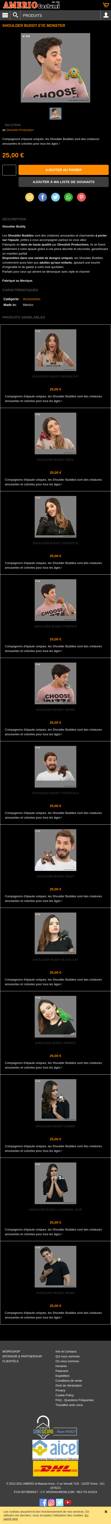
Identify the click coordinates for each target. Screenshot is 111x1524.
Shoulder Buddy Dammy (55, 1126)
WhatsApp (68, 197)
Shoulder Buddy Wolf (55, 876)
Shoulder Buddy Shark (55, 709)
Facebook (42, 197)
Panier (106, 5)
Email (30, 197)
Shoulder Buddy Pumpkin (55, 626)
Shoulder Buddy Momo (55, 1293)
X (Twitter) (55, 198)
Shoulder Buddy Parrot (55, 1043)
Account (106, 15)
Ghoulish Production (20, 130)
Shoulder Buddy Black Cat (55, 959)
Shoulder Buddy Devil (55, 459)
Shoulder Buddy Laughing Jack (55, 1209)
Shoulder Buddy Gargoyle (55, 543)
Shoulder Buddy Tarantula (55, 793)
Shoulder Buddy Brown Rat (55, 376)
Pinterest (81, 197)
